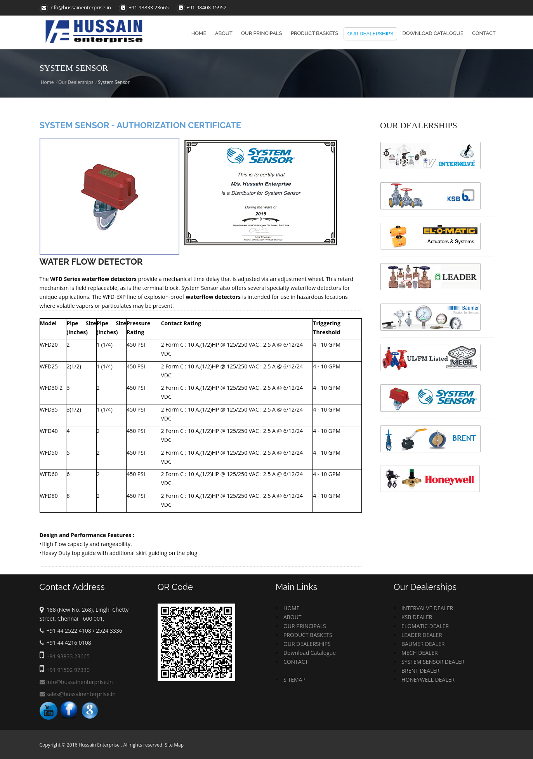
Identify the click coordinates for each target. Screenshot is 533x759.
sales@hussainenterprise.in (78, 694)
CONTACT (295, 661)
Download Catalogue (433, 33)
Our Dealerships (370, 34)
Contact (484, 33)
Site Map (174, 745)
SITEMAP (294, 679)
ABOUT (292, 617)
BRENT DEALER (420, 670)
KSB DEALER (416, 617)
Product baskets (315, 33)
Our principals (261, 33)
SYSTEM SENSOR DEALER (432, 661)
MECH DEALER (419, 652)
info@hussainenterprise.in (75, 7)
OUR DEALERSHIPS (307, 643)
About (224, 33)
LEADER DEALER (421, 635)
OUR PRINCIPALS (304, 626)
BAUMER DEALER (422, 643)
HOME (291, 608)
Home (199, 33)
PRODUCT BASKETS (307, 635)
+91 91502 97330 (68, 670)
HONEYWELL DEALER (428, 679)
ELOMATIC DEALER (425, 626)
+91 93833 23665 (148, 7)
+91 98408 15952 (206, 7)
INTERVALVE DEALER (427, 608)
